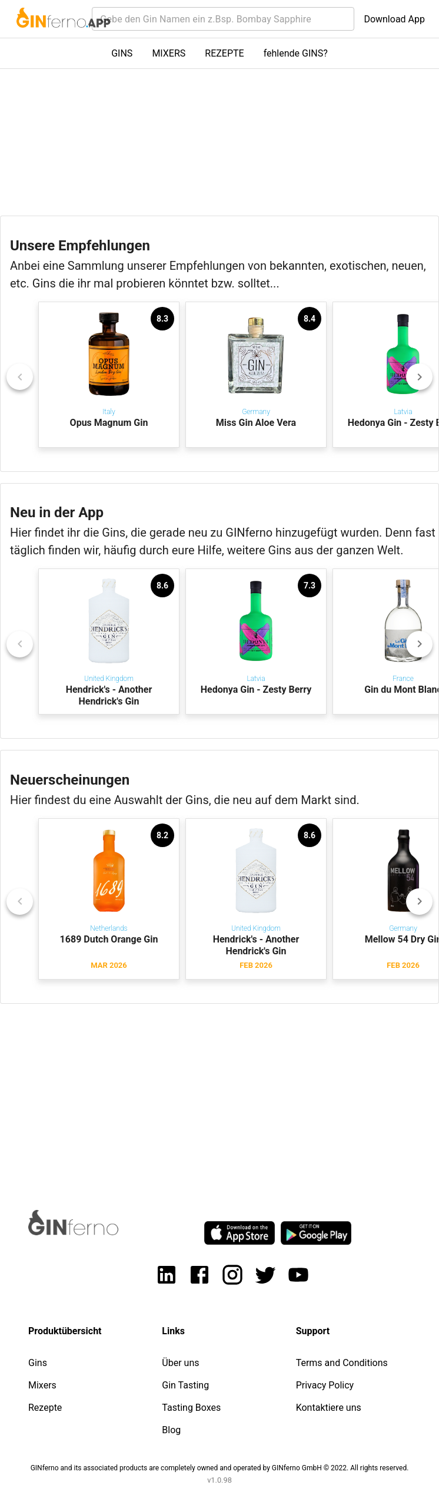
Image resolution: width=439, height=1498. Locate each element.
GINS (121, 53)
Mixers (42, 1385)
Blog (171, 1430)
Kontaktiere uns (328, 1407)
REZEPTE (224, 53)
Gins (37, 1362)
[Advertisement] (219, 1095)
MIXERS (168, 53)
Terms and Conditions (342, 1362)
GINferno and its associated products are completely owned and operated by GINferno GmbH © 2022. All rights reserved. (220, 1468)
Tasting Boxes (191, 1407)
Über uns (180, 1362)
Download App (394, 19)
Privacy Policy (325, 1385)
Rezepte (45, 1407)
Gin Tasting (185, 1385)
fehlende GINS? (296, 53)
